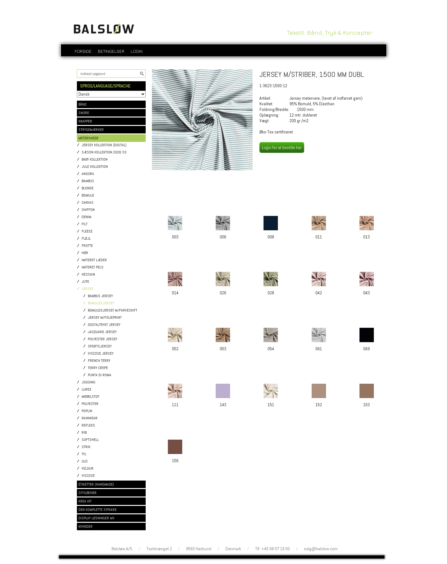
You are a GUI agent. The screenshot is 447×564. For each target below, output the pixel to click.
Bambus (88, 181)
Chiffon (88, 209)
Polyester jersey (102, 339)
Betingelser (111, 51)
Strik (86, 447)
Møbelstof (90, 396)
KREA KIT (85, 501)
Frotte (87, 245)
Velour (87, 468)
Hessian (88, 274)
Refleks (88, 425)
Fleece (87, 231)
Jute (85, 281)
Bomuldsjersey (101, 303)
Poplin (87, 411)
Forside (83, 51)
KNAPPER (85, 121)
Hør (85, 253)
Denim (86, 217)
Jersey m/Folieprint (105, 317)
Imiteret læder (94, 260)
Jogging (88, 382)
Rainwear (90, 418)
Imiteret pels (92, 267)
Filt (85, 224)
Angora (88, 174)
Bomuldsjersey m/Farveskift (112, 310)
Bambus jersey (100, 296)
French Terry (99, 360)
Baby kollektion (95, 159)
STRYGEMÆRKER (91, 129)
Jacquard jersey (102, 332)
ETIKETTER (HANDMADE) (96, 484)
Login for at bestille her (282, 147)
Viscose (88, 475)
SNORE (83, 112)
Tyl (84, 454)
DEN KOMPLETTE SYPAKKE (97, 509)
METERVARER (88, 138)
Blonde (87, 188)
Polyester (90, 404)
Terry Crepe (98, 368)
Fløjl (86, 238)
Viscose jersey (100, 353)
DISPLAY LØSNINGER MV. (96, 518)
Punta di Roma (99, 375)
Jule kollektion (95, 166)
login (137, 51)
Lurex (86, 389)
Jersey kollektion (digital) (104, 145)
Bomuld (88, 195)
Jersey (87, 289)
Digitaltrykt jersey (104, 324)
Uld (85, 461)
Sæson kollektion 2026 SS (104, 152)
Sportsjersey (100, 346)
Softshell (90, 439)
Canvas (87, 202)
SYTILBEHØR (87, 492)
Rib (84, 432)
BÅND (82, 104)
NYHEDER (85, 526)
